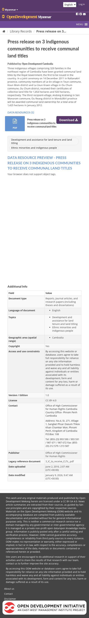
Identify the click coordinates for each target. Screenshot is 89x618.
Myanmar (10, 9)
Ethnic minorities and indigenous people (34, 147)
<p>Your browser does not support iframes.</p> (44, 226)
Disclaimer (10, 598)
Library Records (21, 31)
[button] (79, 24)
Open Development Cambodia (37, 63)
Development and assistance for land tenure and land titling (41, 141)
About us (9, 588)
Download (69, 120)
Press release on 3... (51, 31)
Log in (82, 4)
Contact (8, 593)
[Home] (4, 31)
